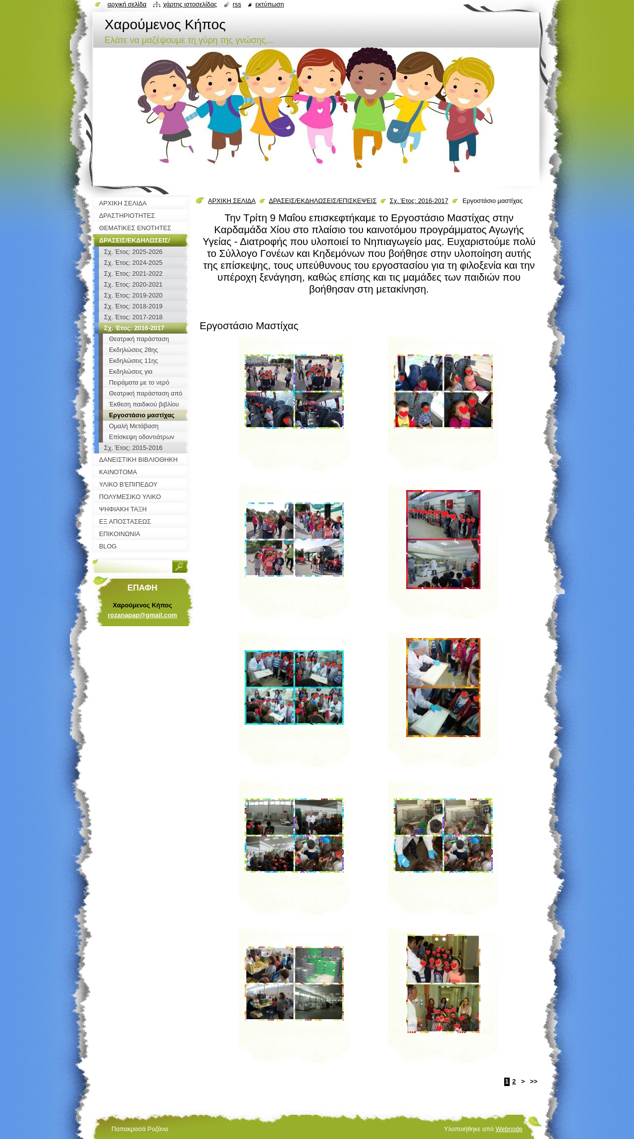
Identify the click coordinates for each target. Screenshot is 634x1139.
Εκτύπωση (269, 4)
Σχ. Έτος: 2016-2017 (419, 200)
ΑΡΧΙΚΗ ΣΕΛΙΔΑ (232, 200)
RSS (237, 4)
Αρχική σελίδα (127, 4)
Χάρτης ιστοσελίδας (190, 4)
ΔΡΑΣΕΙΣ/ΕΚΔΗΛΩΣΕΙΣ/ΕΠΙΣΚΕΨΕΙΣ (323, 200)
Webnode (509, 1129)
